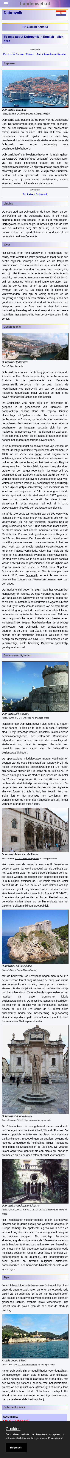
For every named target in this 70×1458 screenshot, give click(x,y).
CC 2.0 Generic (24, 113)
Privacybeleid (55, 1438)
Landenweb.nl (35, 3)
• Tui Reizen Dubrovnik (16, 1420)
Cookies (13, 1429)
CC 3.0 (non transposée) (27, 858)
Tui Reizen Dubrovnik (35, 194)
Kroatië (31, 219)
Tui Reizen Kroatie (35, 26)
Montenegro (28, 223)
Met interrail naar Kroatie (51, 54)
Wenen (37, 579)
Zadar (38, 454)
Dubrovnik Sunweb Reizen (18, 54)
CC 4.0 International (27, 1364)
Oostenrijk (32, 575)
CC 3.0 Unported (23, 717)
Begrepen (16, 1447)
